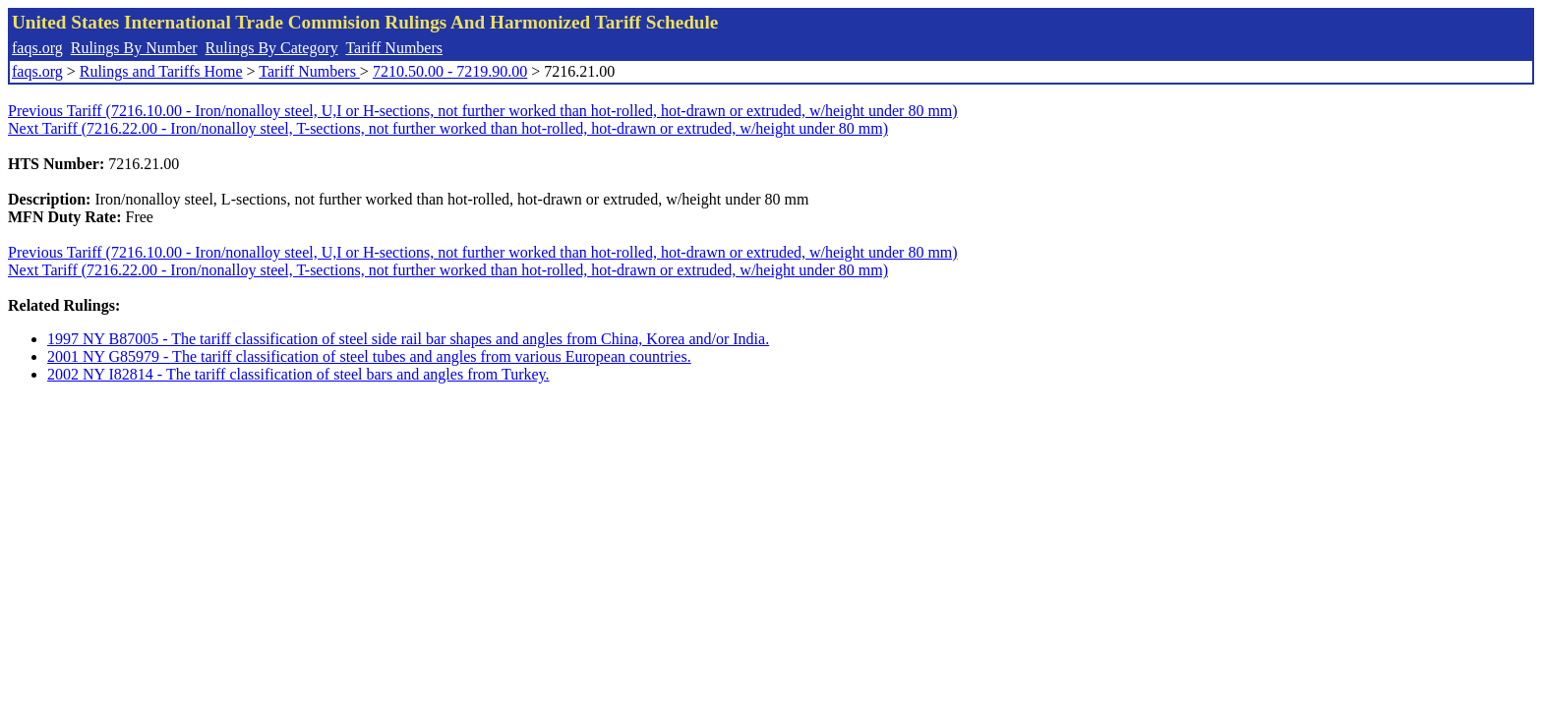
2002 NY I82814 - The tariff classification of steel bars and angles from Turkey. (298, 374)
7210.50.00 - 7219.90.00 (450, 71)
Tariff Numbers (394, 47)
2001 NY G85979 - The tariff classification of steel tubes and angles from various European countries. (369, 356)
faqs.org (37, 47)
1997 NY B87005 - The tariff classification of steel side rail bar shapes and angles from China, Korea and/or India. (408, 338)
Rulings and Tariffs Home (161, 71)
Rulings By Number (134, 47)
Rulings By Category (272, 47)
